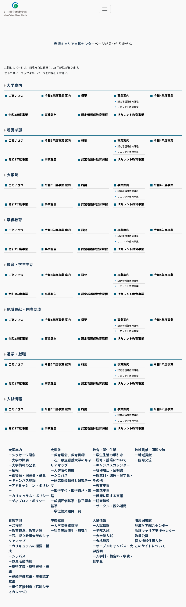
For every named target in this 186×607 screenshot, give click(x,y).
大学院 (12, 174)
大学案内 (14, 85)
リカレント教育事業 (128, 106)
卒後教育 (14, 219)
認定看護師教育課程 (128, 101)
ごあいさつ (15, 95)
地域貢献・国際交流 (24, 309)
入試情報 (14, 398)
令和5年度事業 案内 (58, 95)
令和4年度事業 (163, 95)
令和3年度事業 (18, 114)
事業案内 (123, 95)
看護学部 (14, 130)
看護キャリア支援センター (74, 43)
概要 (84, 95)
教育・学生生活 (20, 264)
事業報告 (51, 114)
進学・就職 (16, 354)
